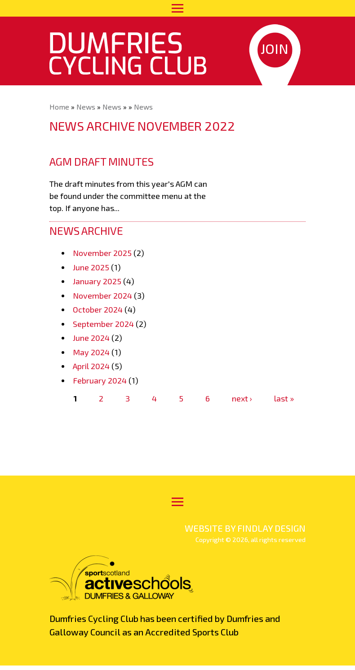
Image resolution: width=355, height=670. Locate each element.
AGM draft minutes (101, 161)
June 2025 (91, 267)
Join (274, 48)
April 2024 (91, 366)
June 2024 (91, 338)
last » (284, 398)
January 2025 (97, 281)
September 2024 (103, 324)
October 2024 (98, 309)
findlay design (271, 528)
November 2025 (102, 253)
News (85, 106)
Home (59, 106)
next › (242, 398)
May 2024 (91, 352)
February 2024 (100, 380)
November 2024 (102, 295)
